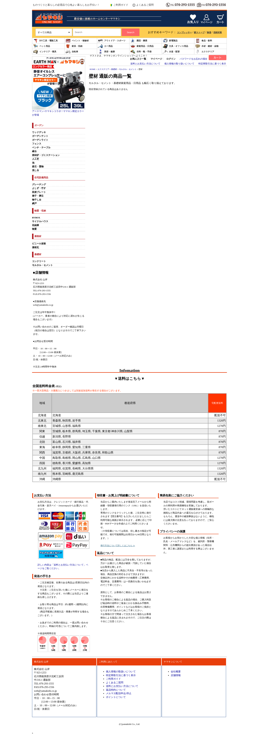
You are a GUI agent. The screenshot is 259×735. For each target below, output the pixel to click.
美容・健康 (106, 52)
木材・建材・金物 (206, 46)
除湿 (209, 32)
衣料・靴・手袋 (140, 52)
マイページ (156, 59)
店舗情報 (176, 675)
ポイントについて (116, 697)
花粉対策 (217, 32)
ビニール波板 (39, 243)
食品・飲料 (203, 41)
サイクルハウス (40, 221)
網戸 (34, 203)
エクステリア (204, 52)
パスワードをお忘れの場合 (193, 59)
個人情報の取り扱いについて (179, 63)
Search (130, 32)
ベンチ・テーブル (41, 147)
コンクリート (39, 261)
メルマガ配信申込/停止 (118, 693)
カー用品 (105, 46)
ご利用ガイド (119, 5)
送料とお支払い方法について (145, 63)
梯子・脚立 (38, 196)
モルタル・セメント (42, 265)
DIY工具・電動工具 (45, 41)
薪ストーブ (199, 32)
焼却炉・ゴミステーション (46, 155)
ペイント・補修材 (77, 41)
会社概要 (176, 671)
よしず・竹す (39, 188)
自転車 (71, 52)
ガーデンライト (40, 140)
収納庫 (35, 225)
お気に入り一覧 (138, 59)
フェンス (36, 143)
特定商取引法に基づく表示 (212, 63)
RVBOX (36, 217)
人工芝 (35, 159)
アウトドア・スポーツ (111, 41)
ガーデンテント (40, 136)
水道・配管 (171, 52)
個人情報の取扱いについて (121, 671)
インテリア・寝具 (44, 52)
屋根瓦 (35, 247)
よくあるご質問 (143, 5)
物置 (34, 229)
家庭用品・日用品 (142, 46)
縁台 (34, 151)
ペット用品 (41, 46)
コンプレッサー (184, 32)
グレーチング (39, 184)
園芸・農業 (138, 41)
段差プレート (39, 192)
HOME (92, 69)
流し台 (35, 170)
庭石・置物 (38, 166)
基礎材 (114, 69)
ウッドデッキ (39, 132)
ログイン (171, 59)
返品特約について (116, 689)
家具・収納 (73, 46)
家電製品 (170, 41)
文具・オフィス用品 (175, 46)
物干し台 (36, 200)
